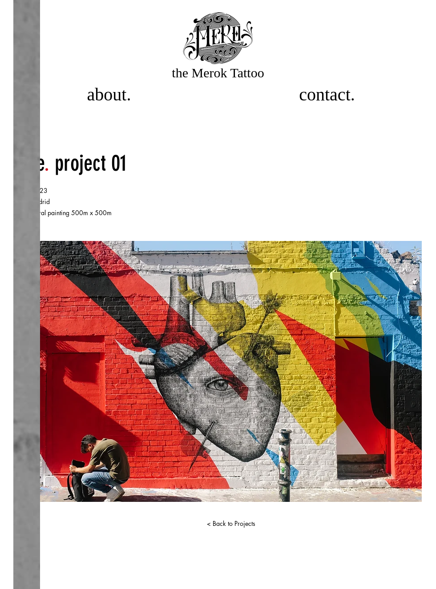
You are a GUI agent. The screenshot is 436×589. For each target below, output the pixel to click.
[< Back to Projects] (230, 524)
